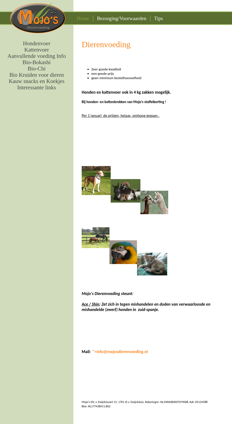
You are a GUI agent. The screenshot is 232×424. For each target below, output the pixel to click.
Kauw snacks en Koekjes (37, 81)
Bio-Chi (36, 69)
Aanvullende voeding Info (36, 56)
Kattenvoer (36, 50)
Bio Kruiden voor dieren (36, 75)
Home (83, 18)
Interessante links (36, 87)
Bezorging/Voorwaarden (121, 18)
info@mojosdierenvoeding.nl (122, 351)
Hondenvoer (37, 43)
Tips (158, 18)
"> (94, 351)
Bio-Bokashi (36, 62)
